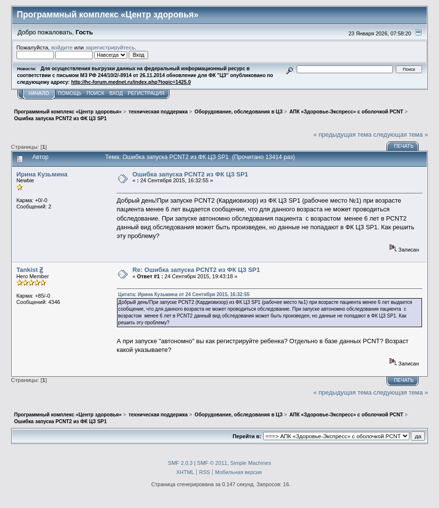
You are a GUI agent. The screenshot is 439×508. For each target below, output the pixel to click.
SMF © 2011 (212, 463)
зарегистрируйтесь (110, 47)
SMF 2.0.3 (180, 463)
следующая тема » (400, 134)
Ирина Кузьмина (42, 174)
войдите (62, 47)
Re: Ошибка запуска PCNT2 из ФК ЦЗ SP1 (196, 269)
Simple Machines (250, 463)
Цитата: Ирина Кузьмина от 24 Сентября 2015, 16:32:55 (183, 294)
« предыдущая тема (342, 134)
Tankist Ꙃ (30, 269)
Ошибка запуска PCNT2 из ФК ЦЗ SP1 (190, 174)
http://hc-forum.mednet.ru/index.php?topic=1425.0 (130, 82)
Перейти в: (247, 436)
